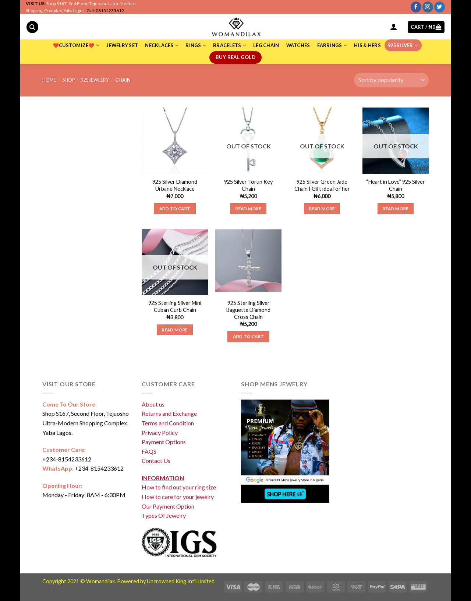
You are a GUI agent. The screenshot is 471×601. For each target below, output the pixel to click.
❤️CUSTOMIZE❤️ (76, 45)
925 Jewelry (95, 80)
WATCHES (298, 45)
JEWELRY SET (122, 45)
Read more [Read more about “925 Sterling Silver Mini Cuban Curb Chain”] (174, 329)
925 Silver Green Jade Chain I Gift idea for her (322, 185)
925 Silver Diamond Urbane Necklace (174, 185)
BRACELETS (229, 45)
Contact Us (156, 460)
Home (49, 80)
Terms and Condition (168, 422)
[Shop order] (391, 80)
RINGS (195, 45)
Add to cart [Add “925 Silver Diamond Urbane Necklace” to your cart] (175, 208)
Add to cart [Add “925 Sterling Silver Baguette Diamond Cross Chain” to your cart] (248, 336)
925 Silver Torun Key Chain (248, 185)
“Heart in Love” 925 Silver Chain (395, 185)
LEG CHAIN (266, 45)
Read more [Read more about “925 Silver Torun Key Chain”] (248, 208)
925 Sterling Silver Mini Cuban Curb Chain (174, 306)
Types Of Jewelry (164, 515)
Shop (69, 80)
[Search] (32, 27)
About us (153, 404)
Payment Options (164, 441)
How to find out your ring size (179, 487)
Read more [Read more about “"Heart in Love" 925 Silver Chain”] (395, 208)
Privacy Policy (160, 432)
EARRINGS (332, 45)
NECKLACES (161, 45)
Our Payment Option (168, 506)
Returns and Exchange (169, 413)
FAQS (149, 451)
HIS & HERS (367, 45)
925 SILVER (403, 45)
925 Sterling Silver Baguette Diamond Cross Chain (248, 310)
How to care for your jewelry (178, 496)
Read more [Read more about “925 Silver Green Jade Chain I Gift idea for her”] (321, 208)
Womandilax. (101, 581)
